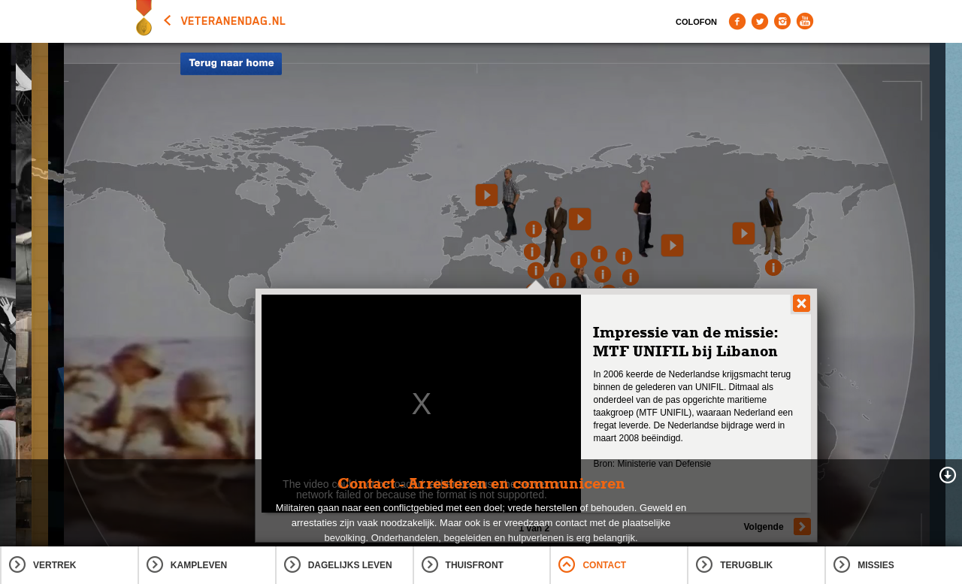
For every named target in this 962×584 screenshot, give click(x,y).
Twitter (760, 21)
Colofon (696, 21)
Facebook (737, 21)
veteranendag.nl (233, 21)
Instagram (782, 21)
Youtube (805, 21)
